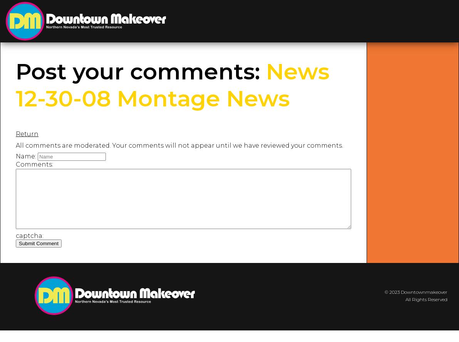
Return (27, 134)
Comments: (34, 164)
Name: (26, 156)
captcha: (30, 247)
